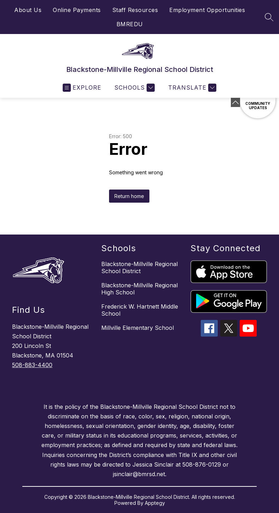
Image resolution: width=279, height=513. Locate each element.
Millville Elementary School (137, 327)
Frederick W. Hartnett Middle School (139, 310)
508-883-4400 (32, 364)
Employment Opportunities (207, 9)
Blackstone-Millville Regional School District (139, 267)
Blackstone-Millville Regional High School (139, 289)
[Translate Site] (191, 87)
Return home (129, 196)
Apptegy (155, 503)
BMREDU (129, 24)
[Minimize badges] (235, 102)
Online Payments (77, 9)
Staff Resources (135, 9)
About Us (27, 9)
